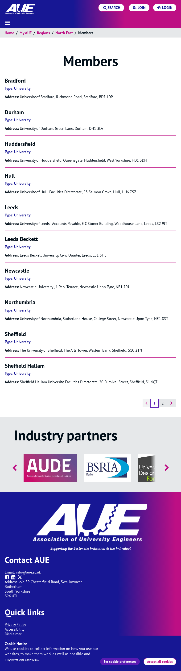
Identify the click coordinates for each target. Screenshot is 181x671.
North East (64, 32)
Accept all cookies (160, 661)
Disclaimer (13, 634)
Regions (43, 32)
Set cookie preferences (120, 661)
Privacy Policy (15, 624)
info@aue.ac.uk (28, 572)
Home (9, 32)
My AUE (26, 32)
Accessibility (14, 629)
